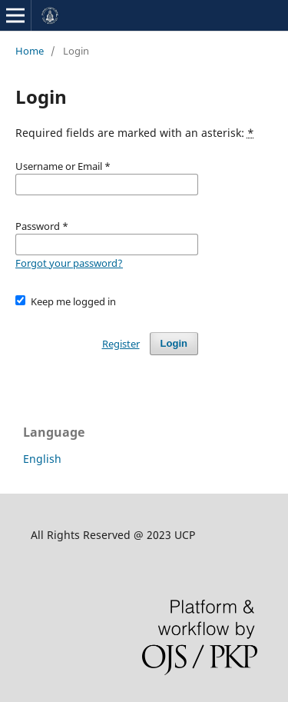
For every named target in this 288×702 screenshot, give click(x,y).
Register (121, 344)
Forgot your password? (69, 263)
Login (174, 343)
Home (29, 51)
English (42, 458)
